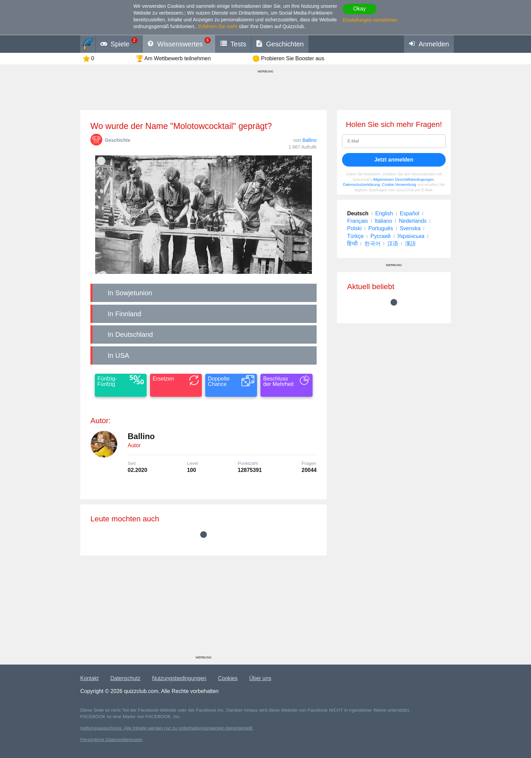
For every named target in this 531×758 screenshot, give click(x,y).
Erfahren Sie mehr (218, 26)
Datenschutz (125, 678)
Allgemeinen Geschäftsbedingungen (403, 179)
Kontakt (89, 678)
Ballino (309, 140)
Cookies (228, 678)
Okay (359, 9)
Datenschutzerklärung (361, 184)
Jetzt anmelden (393, 160)
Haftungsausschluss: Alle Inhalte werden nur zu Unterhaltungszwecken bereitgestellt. (167, 728)
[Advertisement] (203, 608)
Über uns (260, 678)
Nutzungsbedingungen (179, 678)
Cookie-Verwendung (399, 184)
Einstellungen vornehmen (370, 20)
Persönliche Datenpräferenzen (111, 739)
